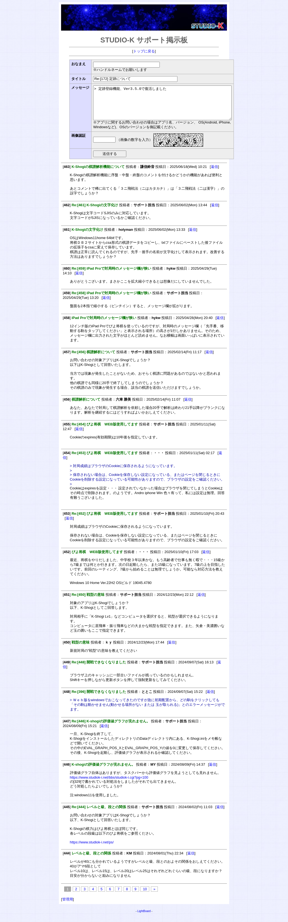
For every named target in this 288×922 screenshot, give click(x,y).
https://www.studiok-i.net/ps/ (92, 849)
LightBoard (144, 917)
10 (145, 896)
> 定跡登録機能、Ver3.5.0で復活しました (170, 106)
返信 (214, 173)
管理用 (67, 906)
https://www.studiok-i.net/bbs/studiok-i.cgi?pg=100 (109, 784)
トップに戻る (144, 51)
